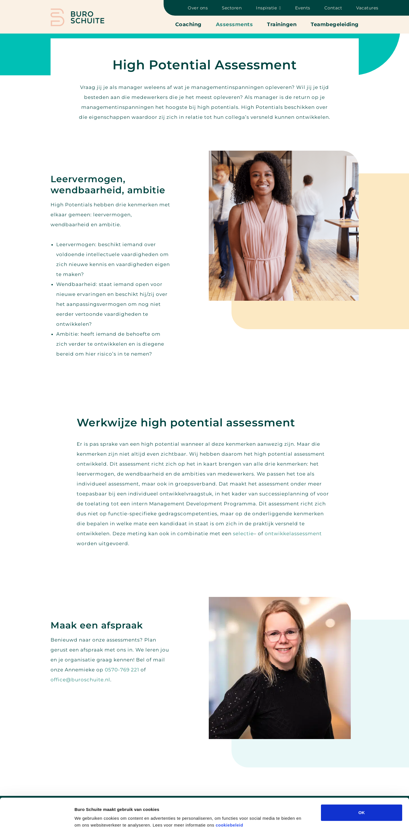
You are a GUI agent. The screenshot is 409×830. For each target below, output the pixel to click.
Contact (333, 8)
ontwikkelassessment (293, 533)
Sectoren (232, 8)
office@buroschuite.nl (80, 679)
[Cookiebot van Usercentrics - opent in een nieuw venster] (37, 819)
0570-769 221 (122, 670)
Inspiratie (266, 8)
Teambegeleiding (335, 24)
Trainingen (282, 24)
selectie (243, 533)
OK (361, 783)
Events (302, 8)
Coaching (188, 24)
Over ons (198, 8)
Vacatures (367, 8)
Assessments (234, 24)
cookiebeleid (229, 795)
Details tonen (306, 818)
